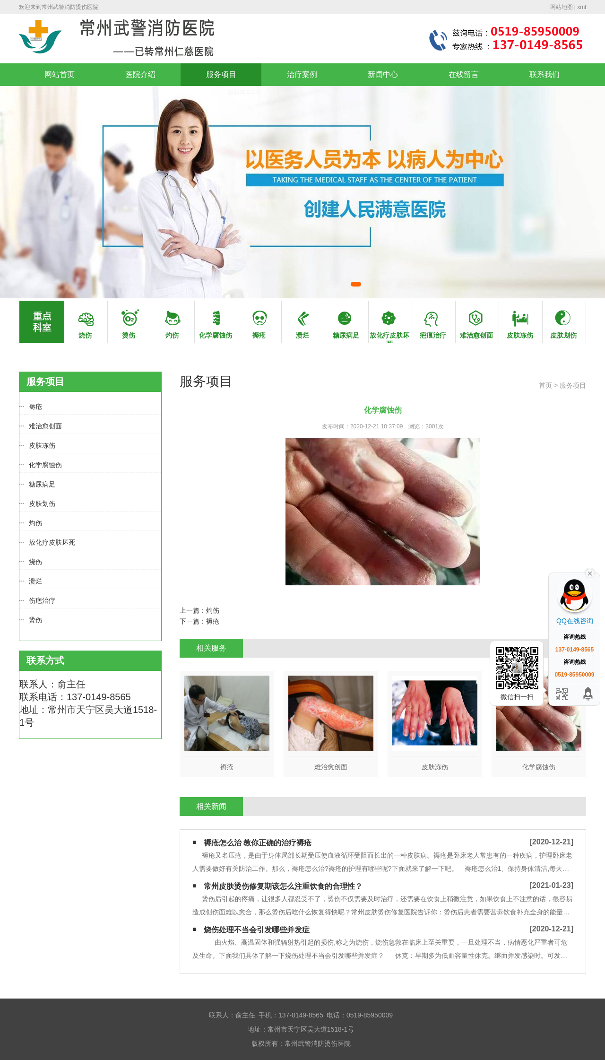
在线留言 (464, 74)
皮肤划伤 (42, 503)
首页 (545, 385)
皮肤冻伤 (42, 445)
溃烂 (35, 581)
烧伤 (35, 561)
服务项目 (221, 74)
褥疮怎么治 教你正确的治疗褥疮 (257, 843)
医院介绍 (140, 74)
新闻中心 (383, 74)
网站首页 (59, 74)
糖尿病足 (42, 484)
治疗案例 (302, 74)
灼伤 (35, 523)
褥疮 (35, 406)
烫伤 (35, 620)
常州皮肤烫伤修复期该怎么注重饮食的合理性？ (283, 886)
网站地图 (561, 7)
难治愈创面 (45, 426)
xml (581, 7)
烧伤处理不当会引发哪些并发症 (257, 930)
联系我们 (544, 74)
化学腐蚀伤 (45, 465)
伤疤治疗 (42, 600)
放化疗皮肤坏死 (52, 542)
